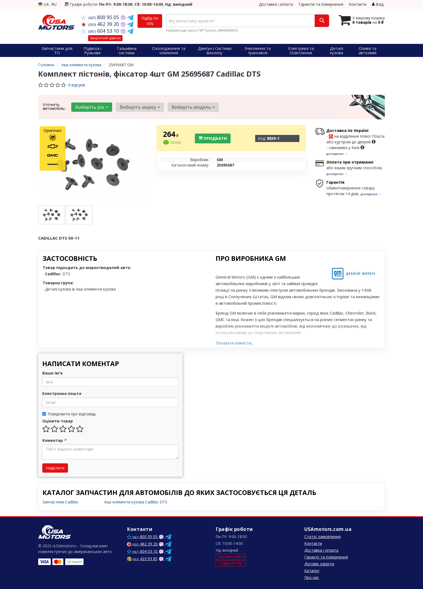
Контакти (358, 4)
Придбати (212, 138)
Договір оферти (319, 563)
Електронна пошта (61, 393)
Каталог (312, 570)
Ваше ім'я (52, 373)
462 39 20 (100, 24)
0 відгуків (76, 84)
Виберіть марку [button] (138, 107)
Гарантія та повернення (321, 4)
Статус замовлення (322, 536)
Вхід (377, 4)
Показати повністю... (235, 343)
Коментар (54, 440)
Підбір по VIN (149, 21)
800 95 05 (100, 17)
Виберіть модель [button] (190, 107)
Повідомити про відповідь (69, 413)
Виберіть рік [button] (91, 107)
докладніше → (336, 154)
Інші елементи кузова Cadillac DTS (135, 502)
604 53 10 (100, 31)
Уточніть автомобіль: (54, 106)
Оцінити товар (57, 421)
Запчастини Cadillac (61, 502)
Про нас (311, 577)
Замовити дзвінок (231, 556)
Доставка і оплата (276, 4)
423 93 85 (142, 558)
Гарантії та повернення (326, 557)
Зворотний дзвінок (105, 38)
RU (53, 4)
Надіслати (55, 467)
